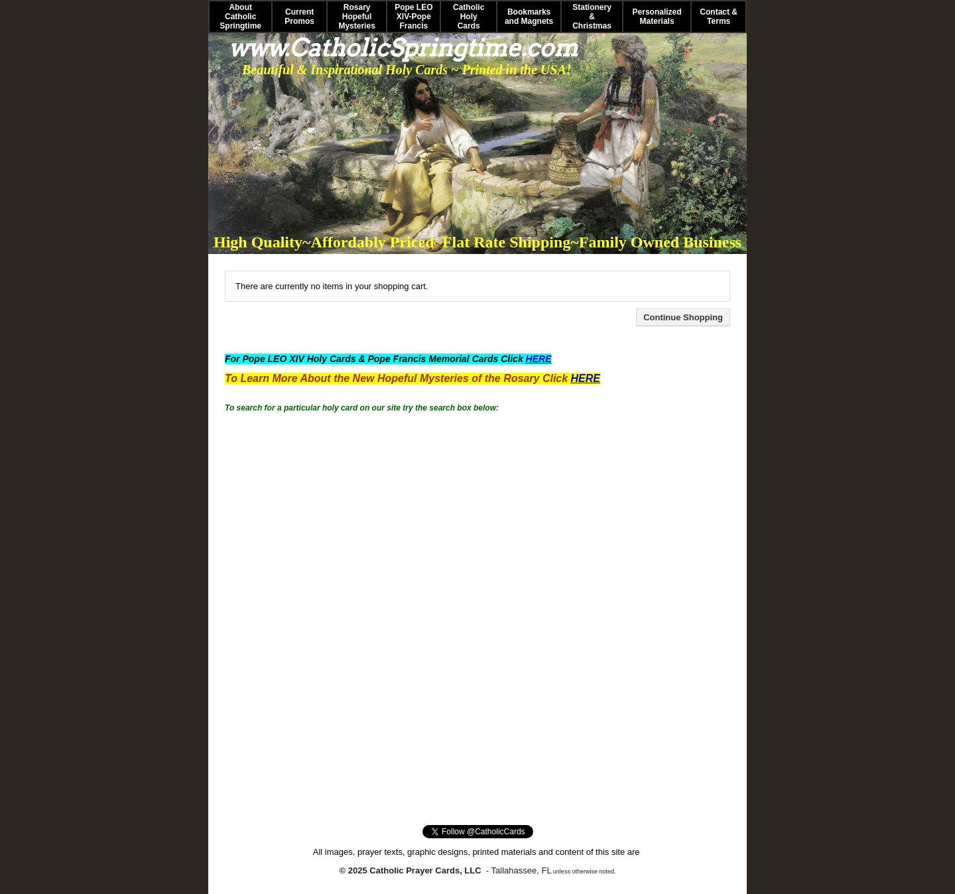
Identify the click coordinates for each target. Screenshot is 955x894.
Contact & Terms (718, 16)
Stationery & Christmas (591, 17)
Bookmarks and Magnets (529, 16)
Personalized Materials (657, 16)
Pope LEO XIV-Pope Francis (413, 17)
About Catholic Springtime (240, 17)
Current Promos (299, 16)
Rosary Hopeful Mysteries (356, 17)
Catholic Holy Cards (468, 17)
